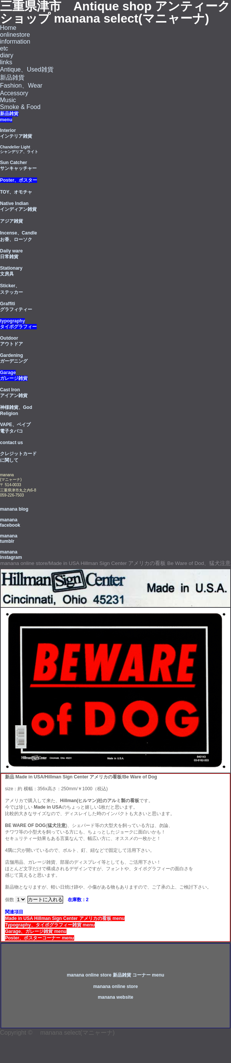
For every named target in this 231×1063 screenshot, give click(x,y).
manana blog (14, 509)
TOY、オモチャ (16, 192)
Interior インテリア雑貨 (16, 133)
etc (4, 48)
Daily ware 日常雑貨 (11, 253)
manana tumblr (8, 538)
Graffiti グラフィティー (16, 306)
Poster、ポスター (18, 180)
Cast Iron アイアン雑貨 (14, 392)
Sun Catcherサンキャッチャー (18, 165)
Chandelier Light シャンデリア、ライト (19, 149)
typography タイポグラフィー (18, 323)
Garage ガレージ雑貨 (14, 375)
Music (8, 100)
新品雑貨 (12, 77)
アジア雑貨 (11, 221)
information (15, 41)
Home (8, 27)
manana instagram (11, 554)
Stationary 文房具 (11, 271)
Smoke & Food (20, 107)
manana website (115, 997)
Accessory (14, 93)
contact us (11, 442)
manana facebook (10, 522)
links (6, 62)
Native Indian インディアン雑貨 (18, 206)
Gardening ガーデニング (14, 358)
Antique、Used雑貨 (27, 69)
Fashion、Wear (21, 85)
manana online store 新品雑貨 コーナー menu (115, 975)
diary (6, 55)
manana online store (115, 986)
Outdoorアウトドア (11, 341)
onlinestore (15, 34)
